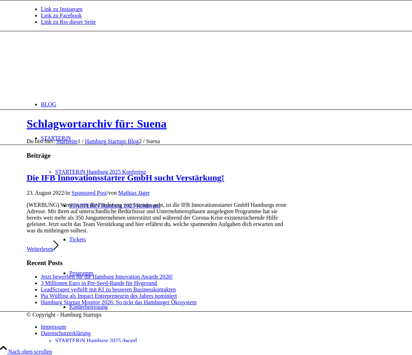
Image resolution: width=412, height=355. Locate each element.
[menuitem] (213, 104)
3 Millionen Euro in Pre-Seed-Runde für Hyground (99, 283)
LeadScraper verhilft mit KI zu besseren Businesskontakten (108, 289)
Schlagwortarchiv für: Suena (97, 123)
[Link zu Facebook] (61, 15)
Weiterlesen (43, 249)
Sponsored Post (89, 193)
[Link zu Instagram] (61, 9)
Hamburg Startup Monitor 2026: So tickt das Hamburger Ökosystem (118, 302)
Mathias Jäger (134, 193)
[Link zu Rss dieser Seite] (68, 22)
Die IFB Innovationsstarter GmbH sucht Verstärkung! (125, 177)
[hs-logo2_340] (80, 65)
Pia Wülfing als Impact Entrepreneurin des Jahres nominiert (109, 296)
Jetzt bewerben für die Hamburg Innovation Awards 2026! (107, 277)
